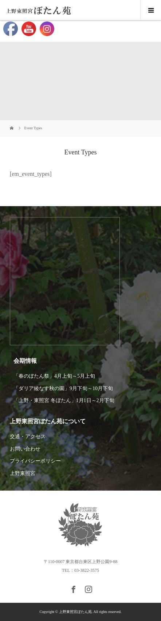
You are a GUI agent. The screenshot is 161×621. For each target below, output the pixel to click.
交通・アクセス (28, 436)
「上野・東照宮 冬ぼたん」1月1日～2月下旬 (63, 400)
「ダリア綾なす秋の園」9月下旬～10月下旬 (63, 388)
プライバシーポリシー (35, 461)
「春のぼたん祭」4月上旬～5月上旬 (54, 376)
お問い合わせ (25, 449)
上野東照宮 (22, 473)
